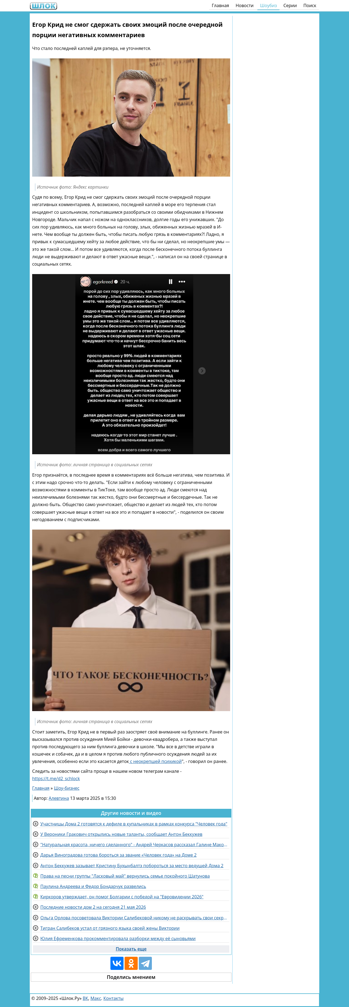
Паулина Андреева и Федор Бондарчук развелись (93, 886)
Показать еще (131, 949)
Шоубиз (268, 5)
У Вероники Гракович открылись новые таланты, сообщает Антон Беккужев (121, 834)
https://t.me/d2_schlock (56, 779)
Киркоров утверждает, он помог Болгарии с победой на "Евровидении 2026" (121, 897)
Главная (220, 5)
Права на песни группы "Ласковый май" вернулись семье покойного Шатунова (125, 876)
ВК (85, 998)
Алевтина (59, 798)
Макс (96, 998)
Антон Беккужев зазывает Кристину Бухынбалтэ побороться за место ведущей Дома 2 (131, 866)
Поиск (309, 5)
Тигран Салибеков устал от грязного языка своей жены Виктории (110, 928)
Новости (245, 5)
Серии (290, 5)
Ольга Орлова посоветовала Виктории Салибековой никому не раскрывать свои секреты (134, 918)
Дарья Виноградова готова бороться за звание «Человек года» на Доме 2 (118, 855)
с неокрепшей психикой (155, 761)
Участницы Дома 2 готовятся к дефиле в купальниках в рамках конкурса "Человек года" (133, 824)
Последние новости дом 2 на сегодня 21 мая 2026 (93, 907)
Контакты (113, 998)
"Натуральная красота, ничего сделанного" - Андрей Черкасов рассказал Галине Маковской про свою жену (134, 845)
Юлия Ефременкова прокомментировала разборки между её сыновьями (117, 938)
